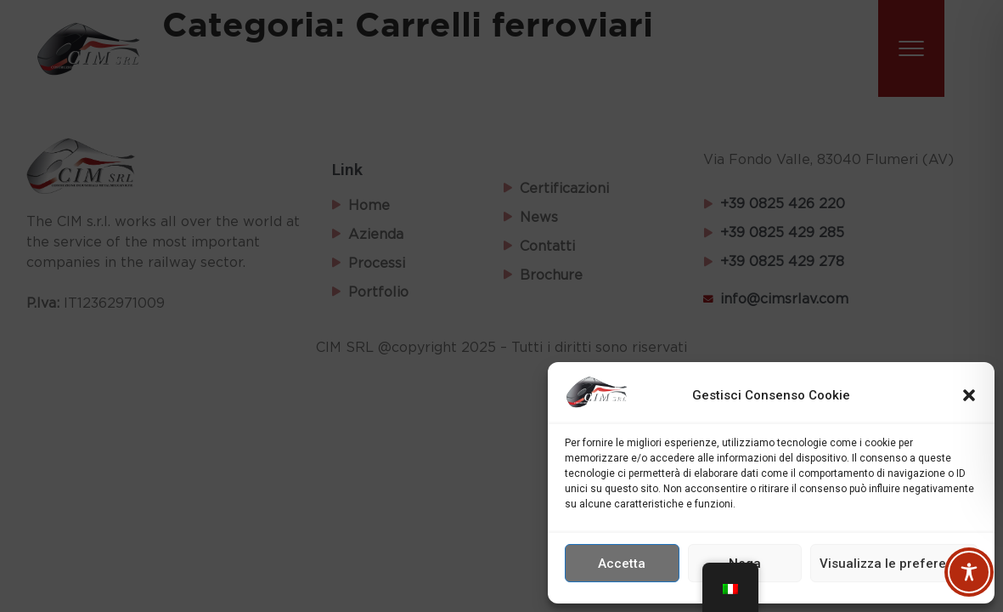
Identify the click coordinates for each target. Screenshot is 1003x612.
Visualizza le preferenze (894, 563)
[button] (969, 395)
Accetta (621, 563)
